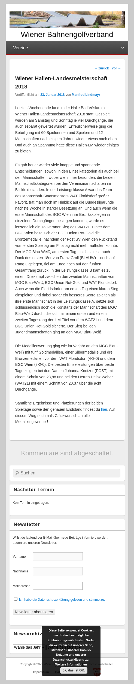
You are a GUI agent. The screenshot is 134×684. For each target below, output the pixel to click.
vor (116, 68)
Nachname (22, 571)
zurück (101, 68)
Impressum (41, 671)
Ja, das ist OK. (74, 670)
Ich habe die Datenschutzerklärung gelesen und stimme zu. (62, 600)
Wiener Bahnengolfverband (67, 34)
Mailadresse (22, 586)
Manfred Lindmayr (86, 95)
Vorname (22, 557)
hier (104, 409)
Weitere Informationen (71, 664)
